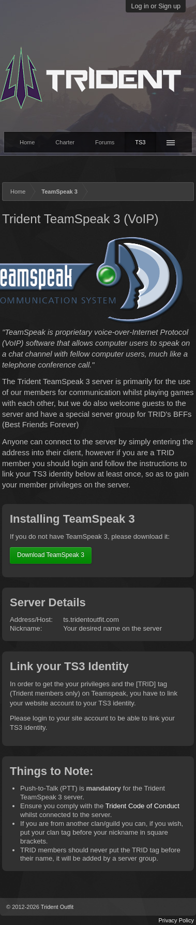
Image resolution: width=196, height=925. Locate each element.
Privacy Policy (176, 920)
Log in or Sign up (155, 6)
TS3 (140, 142)
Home (27, 142)
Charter (64, 142)
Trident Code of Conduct (142, 806)
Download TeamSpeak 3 (50, 555)
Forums (104, 142)
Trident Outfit (57, 907)
